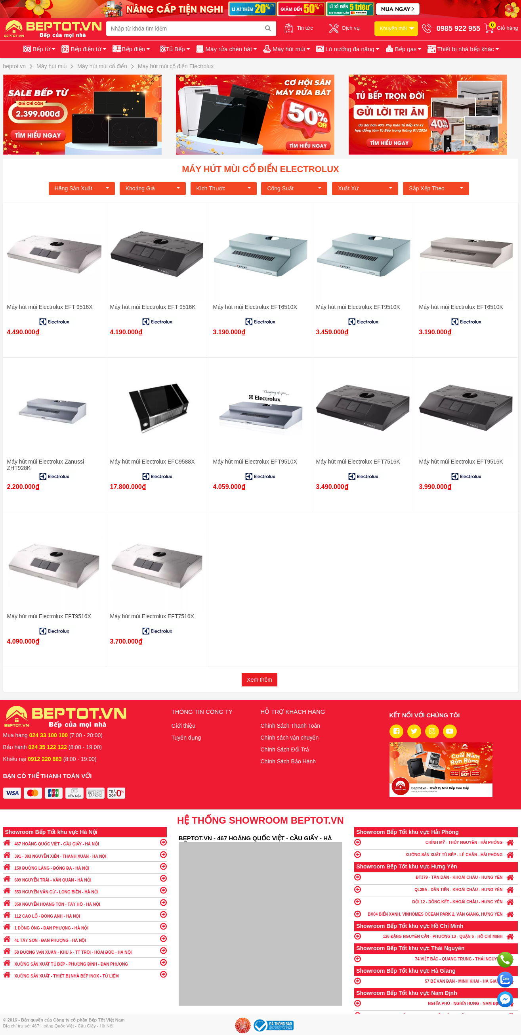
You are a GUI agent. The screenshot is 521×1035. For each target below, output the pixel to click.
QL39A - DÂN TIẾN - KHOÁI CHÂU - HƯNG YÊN (436, 889)
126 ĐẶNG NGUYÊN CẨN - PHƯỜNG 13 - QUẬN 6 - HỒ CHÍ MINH (436, 936)
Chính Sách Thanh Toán (291, 726)
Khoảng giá (153, 188)
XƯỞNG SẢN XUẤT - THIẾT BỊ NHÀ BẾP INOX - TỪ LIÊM (85, 974)
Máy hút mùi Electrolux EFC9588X (152, 461)
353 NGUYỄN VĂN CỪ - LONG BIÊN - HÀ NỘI (85, 890)
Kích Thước (224, 188)
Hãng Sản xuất (82, 188)
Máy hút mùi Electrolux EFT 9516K (153, 307)
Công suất (294, 188)
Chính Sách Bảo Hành (288, 761)
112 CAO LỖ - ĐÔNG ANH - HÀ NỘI (85, 914)
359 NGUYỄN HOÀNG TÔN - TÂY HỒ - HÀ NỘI (85, 902)
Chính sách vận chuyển (290, 737)
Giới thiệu (184, 726)
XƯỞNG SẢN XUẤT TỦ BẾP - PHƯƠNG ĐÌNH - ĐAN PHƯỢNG (85, 962)
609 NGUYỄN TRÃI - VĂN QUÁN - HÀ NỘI (85, 878)
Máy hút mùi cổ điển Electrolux (260, 169)
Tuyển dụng (186, 737)
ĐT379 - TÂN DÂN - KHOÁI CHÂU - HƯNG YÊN (436, 877)
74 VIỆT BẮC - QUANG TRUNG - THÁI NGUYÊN (436, 958)
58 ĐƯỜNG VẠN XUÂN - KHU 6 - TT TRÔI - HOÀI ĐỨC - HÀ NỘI (85, 950)
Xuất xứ (365, 188)
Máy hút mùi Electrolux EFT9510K (358, 307)
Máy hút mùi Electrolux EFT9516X (49, 616)
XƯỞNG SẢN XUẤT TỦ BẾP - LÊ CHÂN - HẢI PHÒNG (436, 854)
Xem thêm (259, 680)
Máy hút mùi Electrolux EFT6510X (255, 307)
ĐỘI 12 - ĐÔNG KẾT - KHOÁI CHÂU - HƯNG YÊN (436, 901)
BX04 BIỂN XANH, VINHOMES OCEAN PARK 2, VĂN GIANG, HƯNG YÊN (436, 913)
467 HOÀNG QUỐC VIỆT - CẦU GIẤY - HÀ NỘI (85, 842)
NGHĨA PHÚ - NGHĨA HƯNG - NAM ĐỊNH (436, 1003)
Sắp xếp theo (436, 188)
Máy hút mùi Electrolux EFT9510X (255, 461)
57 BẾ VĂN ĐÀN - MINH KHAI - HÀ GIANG (436, 980)
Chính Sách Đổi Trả (285, 749)
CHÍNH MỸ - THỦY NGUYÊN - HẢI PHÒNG (436, 842)
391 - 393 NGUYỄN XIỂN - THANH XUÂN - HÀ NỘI (85, 854)
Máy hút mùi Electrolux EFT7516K (358, 461)
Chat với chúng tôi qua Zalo (505, 979)
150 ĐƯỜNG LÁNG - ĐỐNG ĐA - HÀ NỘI (85, 866)
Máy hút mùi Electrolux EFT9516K (461, 461)
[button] (462, 49)
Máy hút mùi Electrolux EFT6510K (461, 307)
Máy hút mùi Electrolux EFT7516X (152, 616)
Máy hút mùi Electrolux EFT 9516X (50, 307)
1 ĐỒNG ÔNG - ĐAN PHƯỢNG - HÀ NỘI (85, 926)
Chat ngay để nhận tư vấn (505, 999)
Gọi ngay (505, 960)
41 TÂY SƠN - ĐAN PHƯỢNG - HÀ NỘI (85, 938)
